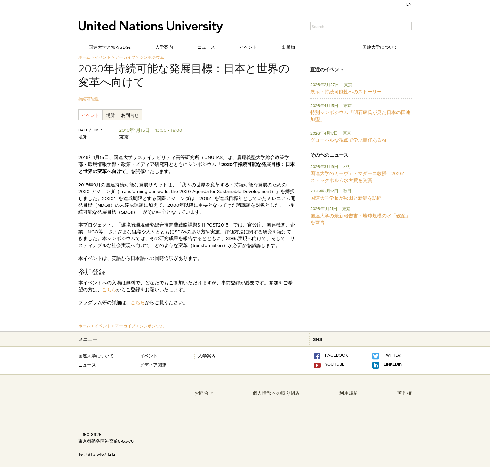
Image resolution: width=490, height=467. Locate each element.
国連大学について (380, 47)
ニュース (206, 47)
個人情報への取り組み (276, 393)
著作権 (404, 393)
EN (409, 4)
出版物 (288, 47)
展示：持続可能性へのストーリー (346, 91)
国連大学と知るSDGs (110, 47)
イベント (248, 47)
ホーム (84, 57)
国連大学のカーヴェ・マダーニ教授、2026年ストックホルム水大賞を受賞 (358, 177)
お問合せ (130, 115)
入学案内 (164, 47)
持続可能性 (88, 99)
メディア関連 (153, 365)
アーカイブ (125, 57)
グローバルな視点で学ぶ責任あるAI (348, 140)
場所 (110, 115)
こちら (109, 289)
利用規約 (348, 393)
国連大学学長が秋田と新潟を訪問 (346, 197)
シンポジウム (152, 57)
